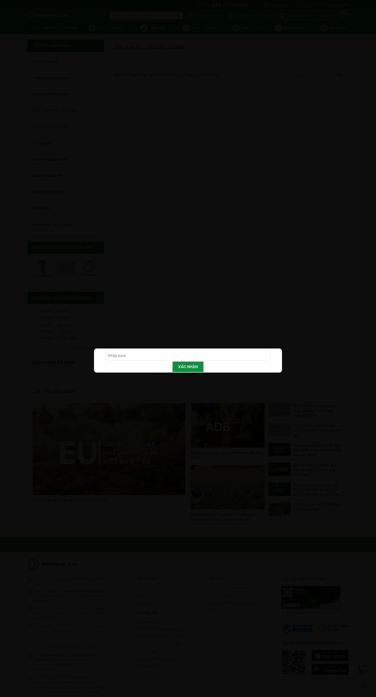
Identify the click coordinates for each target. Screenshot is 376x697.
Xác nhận (188, 366)
